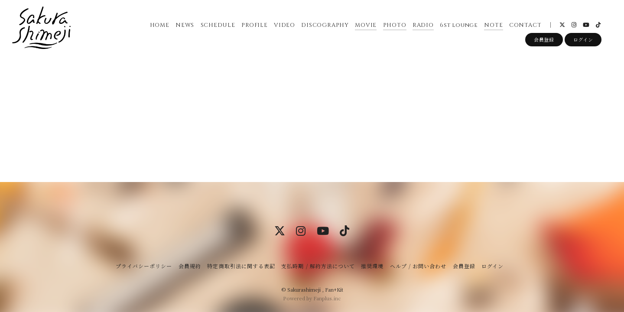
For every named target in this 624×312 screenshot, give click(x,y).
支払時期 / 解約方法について (318, 266)
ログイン (583, 40)
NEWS (184, 25)
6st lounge (459, 25)
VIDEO (284, 25)
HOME (159, 25)
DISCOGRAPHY (325, 25)
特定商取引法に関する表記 (241, 266)
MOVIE (366, 25)
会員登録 (544, 40)
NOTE (493, 25)
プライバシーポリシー (144, 266)
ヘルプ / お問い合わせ (418, 266)
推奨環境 (372, 266)
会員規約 (190, 266)
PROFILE (254, 25)
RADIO (422, 25)
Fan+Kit (334, 289)
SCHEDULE (217, 25)
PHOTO (394, 25)
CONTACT (525, 25)
